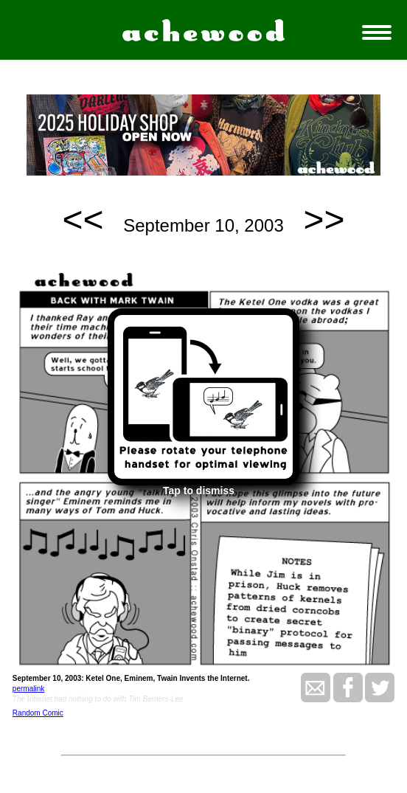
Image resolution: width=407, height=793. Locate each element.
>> (323, 219)
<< (83, 219)
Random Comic (38, 713)
